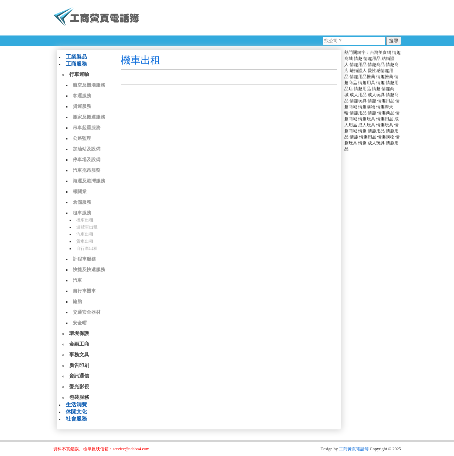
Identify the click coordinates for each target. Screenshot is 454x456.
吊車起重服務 (86, 127)
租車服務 (82, 212)
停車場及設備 (86, 159)
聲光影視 (79, 386)
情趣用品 (372, 58)
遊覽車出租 (87, 227)
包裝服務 (79, 397)
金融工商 (79, 344)
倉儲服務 (82, 202)
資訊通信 (79, 376)
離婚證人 (358, 70)
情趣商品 (376, 64)
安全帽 (80, 322)
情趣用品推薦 (362, 76)
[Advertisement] (273, 18)
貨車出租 (84, 241)
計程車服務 (84, 259)
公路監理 (82, 138)
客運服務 (82, 95)
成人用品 (358, 94)
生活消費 (76, 404)
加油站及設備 (86, 149)
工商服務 (76, 64)
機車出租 (84, 220)
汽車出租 (84, 234)
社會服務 (76, 419)
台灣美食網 (380, 52)
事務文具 (79, 354)
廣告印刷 (79, 365)
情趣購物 (366, 106)
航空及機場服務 (89, 85)
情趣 (358, 58)
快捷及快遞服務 (89, 269)
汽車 (77, 280)
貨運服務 (82, 106)
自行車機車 (84, 290)
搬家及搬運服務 (89, 117)
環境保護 (79, 333)
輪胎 (77, 301)
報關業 (80, 191)
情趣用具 (366, 82)
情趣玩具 (358, 100)
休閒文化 (76, 411)
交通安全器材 (86, 312)
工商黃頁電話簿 (354, 448)
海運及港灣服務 (89, 180)
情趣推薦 (384, 76)
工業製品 (76, 57)
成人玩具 (376, 94)
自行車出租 (87, 248)
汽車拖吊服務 (86, 170)
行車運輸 (79, 74)
